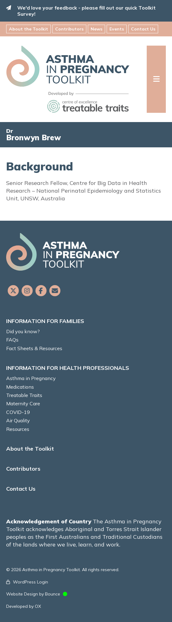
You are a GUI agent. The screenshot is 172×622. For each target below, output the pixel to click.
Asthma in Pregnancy (31, 378)
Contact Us (143, 29)
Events (116, 29)
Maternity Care (23, 403)
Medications (20, 387)
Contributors (69, 29)
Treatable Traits (24, 395)
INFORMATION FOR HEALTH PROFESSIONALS (67, 367)
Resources (17, 429)
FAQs (12, 340)
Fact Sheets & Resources (34, 348)
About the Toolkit (28, 29)
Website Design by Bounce (33, 594)
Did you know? (23, 331)
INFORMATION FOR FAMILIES (45, 321)
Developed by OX (23, 606)
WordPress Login (30, 582)
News (96, 29)
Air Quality (18, 420)
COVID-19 (18, 412)
